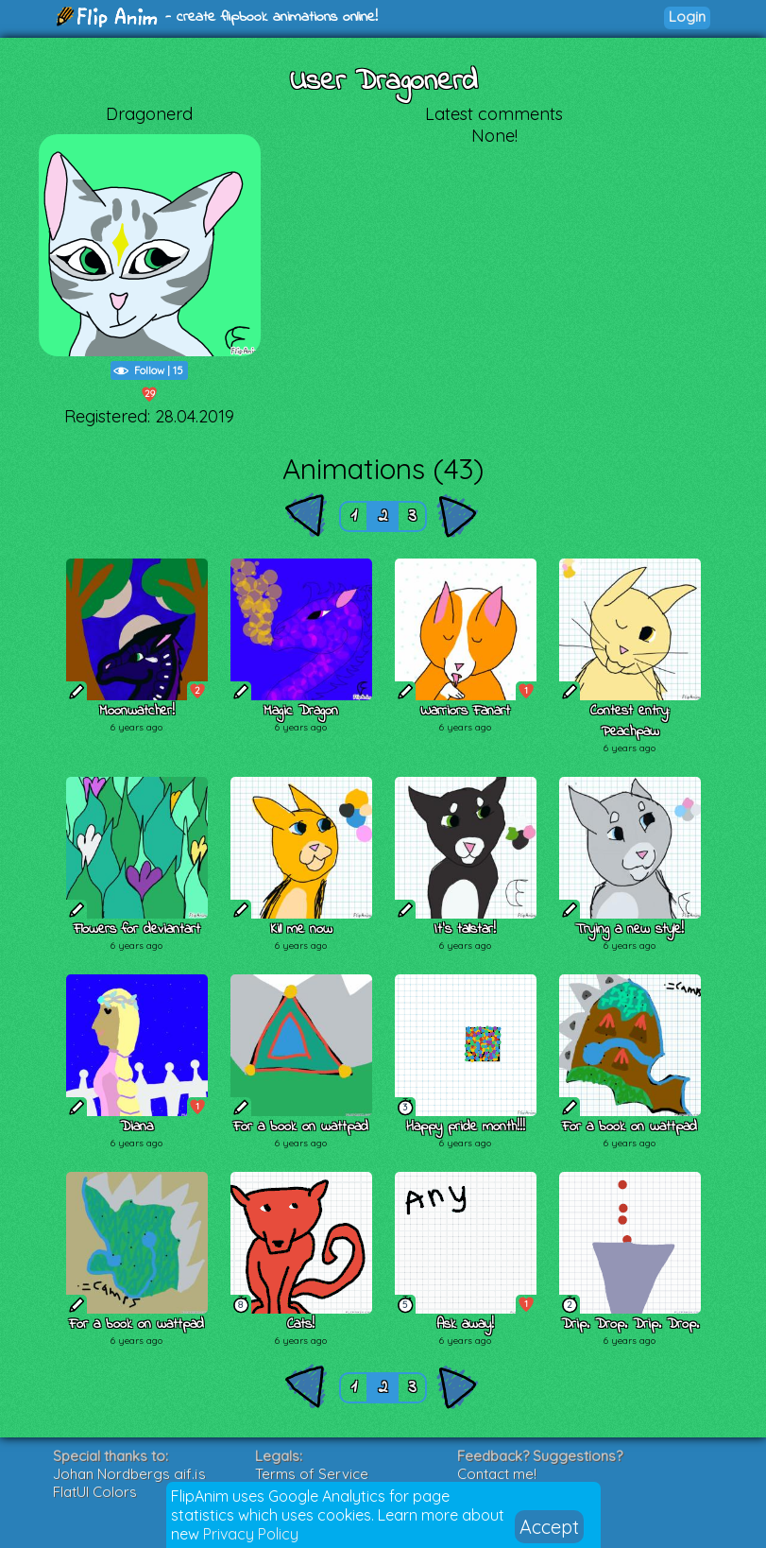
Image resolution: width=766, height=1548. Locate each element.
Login (687, 17)
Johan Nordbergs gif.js (129, 1474)
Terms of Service (311, 1474)
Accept (549, 1527)
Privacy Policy (250, 1533)
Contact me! (496, 1474)
